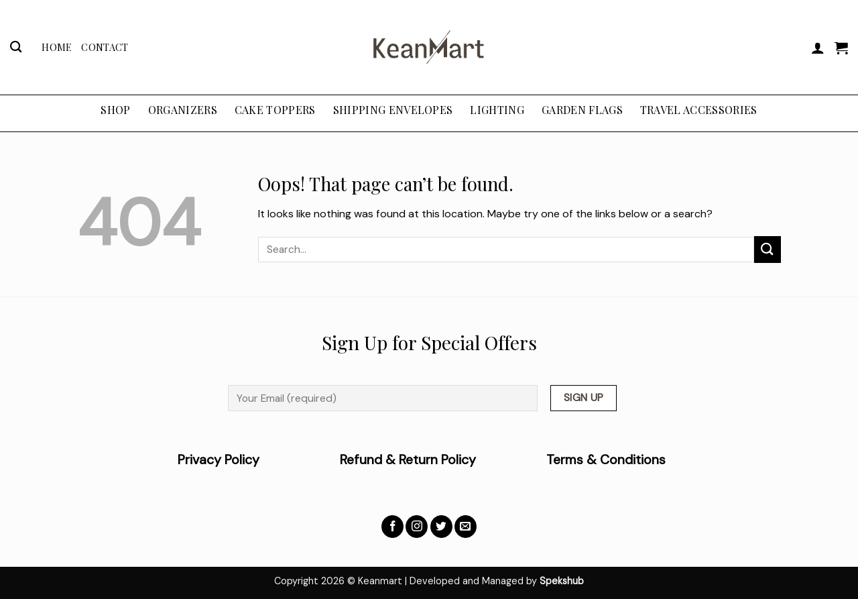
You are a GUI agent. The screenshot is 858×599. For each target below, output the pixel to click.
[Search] (15, 47)
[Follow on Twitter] (441, 526)
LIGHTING (497, 110)
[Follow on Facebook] (392, 526)
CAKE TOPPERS (275, 110)
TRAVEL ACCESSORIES (698, 110)
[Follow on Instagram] (417, 526)
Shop (115, 110)
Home (57, 47)
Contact (104, 47)
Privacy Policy (259, 459)
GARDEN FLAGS (582, 110)
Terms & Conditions (606, 459)
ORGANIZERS (182, 110)
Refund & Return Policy (408, 459)
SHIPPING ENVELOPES (393, 110)
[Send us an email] (465, 526)
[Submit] (767, 249)
